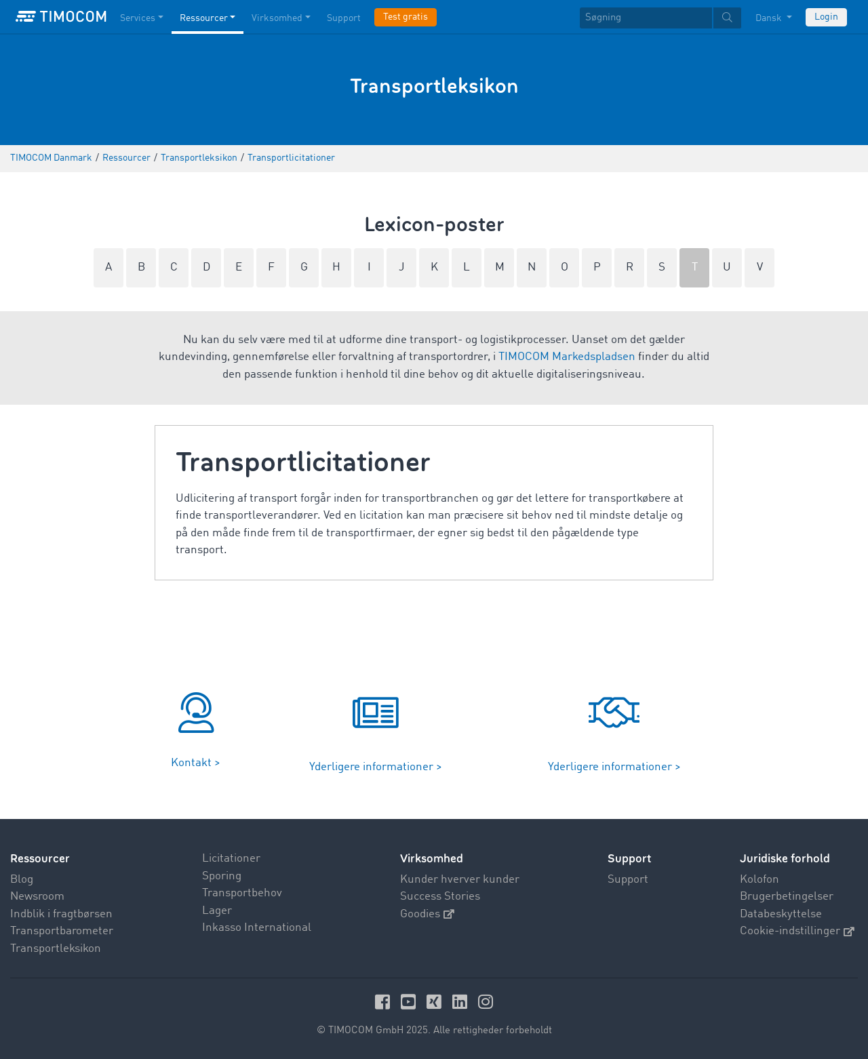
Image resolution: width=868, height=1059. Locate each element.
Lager (217, 911)
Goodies (427, 914)
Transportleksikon (55, 949)
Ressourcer (40, 858)
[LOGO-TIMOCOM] (61, 17)
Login (826, 17)
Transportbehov (242, 893)
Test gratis (405, 17)
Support (628, 879)
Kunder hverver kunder (459, 879)
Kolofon (759, 879)
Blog (21, 879)
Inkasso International (256, 928)
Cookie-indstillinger (797, 931)
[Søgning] (646, 18)
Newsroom (37, 896)
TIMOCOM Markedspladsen (566, 357)
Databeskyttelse (781, 914)
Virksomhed (431, 858)
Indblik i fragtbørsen (61, 914)
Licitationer (231, 858)
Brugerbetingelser (786, 896)
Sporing (221, 876)
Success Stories (440, 896)
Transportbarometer (61, 931)
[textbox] (660, 18)
